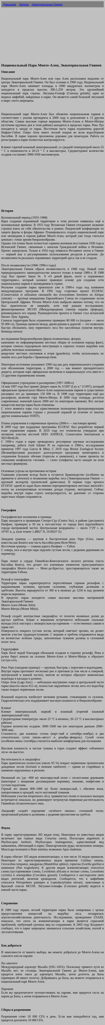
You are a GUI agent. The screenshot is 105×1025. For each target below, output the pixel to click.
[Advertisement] (52, 38)
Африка (24, 4)
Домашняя (9, 4)
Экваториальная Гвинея (47, 4)
